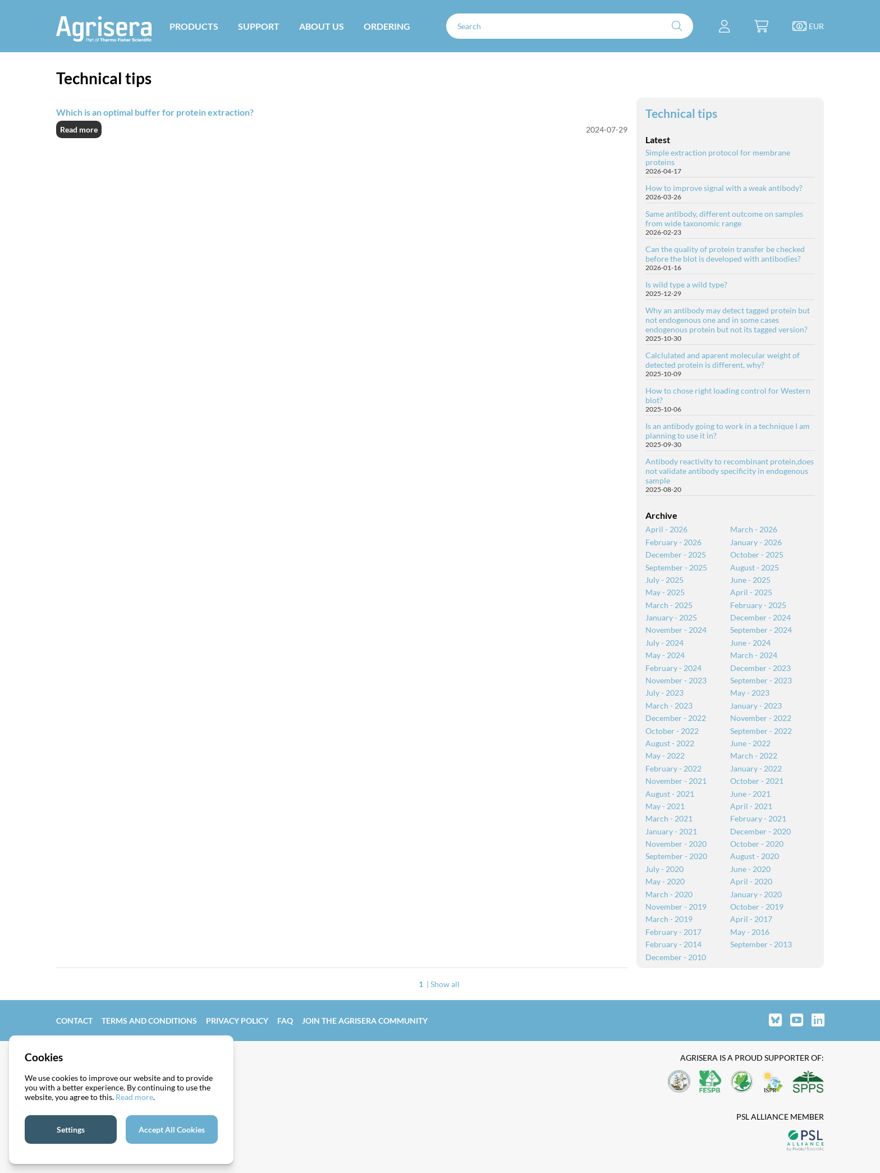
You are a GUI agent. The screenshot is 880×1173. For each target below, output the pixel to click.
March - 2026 (753, 529)
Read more (79, 129)
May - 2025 (665, 592)
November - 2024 (676, 630)
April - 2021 (751, 806)
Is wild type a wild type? (686, 284)
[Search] (569, 26)
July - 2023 (664, 692)
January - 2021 (671, 831)
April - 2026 (666, 529)
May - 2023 (749, 692)
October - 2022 (672, 731)
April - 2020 (751, 881)
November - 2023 (676, 680)
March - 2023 (669, 705)
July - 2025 (664, 580)
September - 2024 (761, 630)
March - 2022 (753, 755)
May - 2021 (665, 806)
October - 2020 (756, 843)
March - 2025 (669, 605)
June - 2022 (750, 743)
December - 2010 (675, 957)
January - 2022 (756, 768)
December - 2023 (760, 668)
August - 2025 (754, 567)
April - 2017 (751, 919)
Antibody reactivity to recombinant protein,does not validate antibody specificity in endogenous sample (729, 471)
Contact (74, 1020)
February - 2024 (673, 668)
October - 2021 (756, 781)
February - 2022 (673, 768)
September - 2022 (761, 731)
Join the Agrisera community (365, 1020)
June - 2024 (750, 642)
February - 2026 (673, 542)
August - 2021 (669, 793)
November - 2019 (676, 906)
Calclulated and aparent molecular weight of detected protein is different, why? (722, 359)
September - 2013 (761, 944)
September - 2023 (761, 680)
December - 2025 (675, 554)
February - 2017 (673, 932)
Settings (71, 1129)
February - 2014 (673, 944)
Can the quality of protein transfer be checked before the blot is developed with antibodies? (725, 253)
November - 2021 (676, 781)
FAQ (285, 1020)
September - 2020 (676, 856)
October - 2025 (756, 554)
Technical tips (681, 113)
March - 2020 (669, 894)
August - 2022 (669, 743)
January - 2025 (671, 617)
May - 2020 (665, 881)
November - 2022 (760, 718)
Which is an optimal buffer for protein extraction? (155, 112)
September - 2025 (676, 567)
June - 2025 (750, 580)
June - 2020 (750, 869)
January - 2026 (756, 542)
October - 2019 (756, 906)
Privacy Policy (237, 1020)
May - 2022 (665, 755)
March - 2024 (753, 655)
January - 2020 (756, 894)
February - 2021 (758, 818)
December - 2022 (675, 718)
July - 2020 (664, 869)
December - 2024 (760, 617)
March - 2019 (669, 919)
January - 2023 (756, 705)
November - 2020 (676, 843)
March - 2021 (669, 818)
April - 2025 (751, 592)
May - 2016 (749, 932)
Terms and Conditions (149, 1020)
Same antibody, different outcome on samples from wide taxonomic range (724, 218)
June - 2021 (750, 793)
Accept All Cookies (172, 1129)
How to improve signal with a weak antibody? (724, 188)
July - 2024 (664, 642)
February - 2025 (758, 605)
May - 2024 (665, 655)
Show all (445, 984)
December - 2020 (760, 831)
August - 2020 (754, 856)
